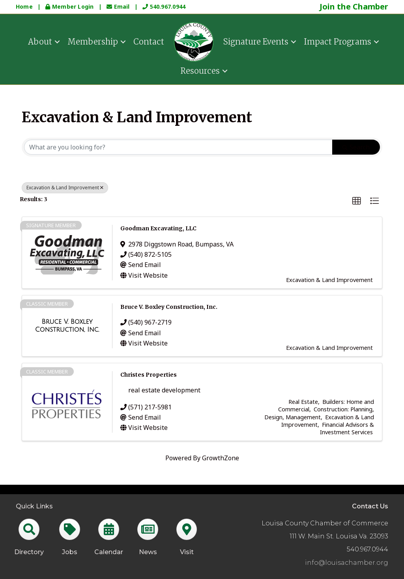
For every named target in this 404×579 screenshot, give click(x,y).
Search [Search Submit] (356, 147)
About (40, 41)
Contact (148, 41)
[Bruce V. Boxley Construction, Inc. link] (67, 325)
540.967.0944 (163, 6)
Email (119, 6)
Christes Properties (148, 374)
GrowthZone (220, 458)
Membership (92, 41)
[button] (357, 201)
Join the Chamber (354, 6)
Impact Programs (337, 41)
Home (24, 6)
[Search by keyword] (178, 147)
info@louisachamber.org (346, 562)
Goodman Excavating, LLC (158, 228)
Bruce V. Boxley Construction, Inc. (168, 306)
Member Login (70, 6)
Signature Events (255, 41)
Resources (200, 70)
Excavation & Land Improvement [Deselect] (64, 187)
